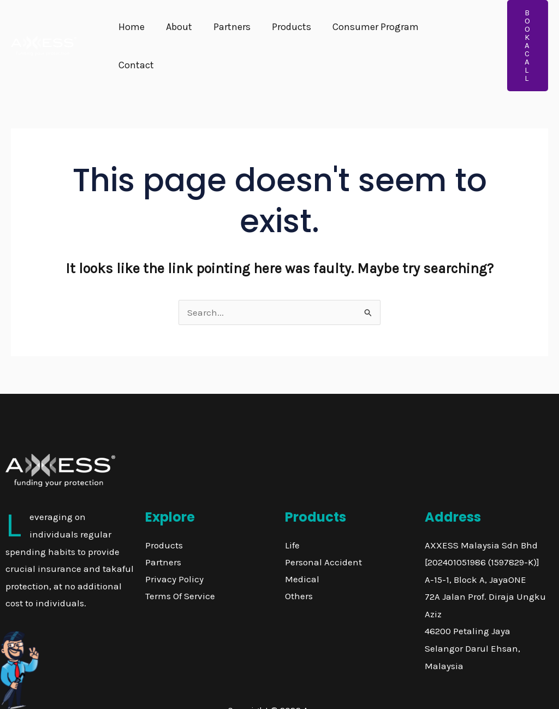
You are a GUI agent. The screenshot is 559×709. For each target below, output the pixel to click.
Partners (227, 29)
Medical (302, 546)
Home (130, 29)
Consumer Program (368, 29)
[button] (523, 29)
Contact (448, 29)
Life (292, 512)
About (176, 29)
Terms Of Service (180, 563)
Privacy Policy (174, 546)
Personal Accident (323, 529)
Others (299, 563)
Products (285, 29)
